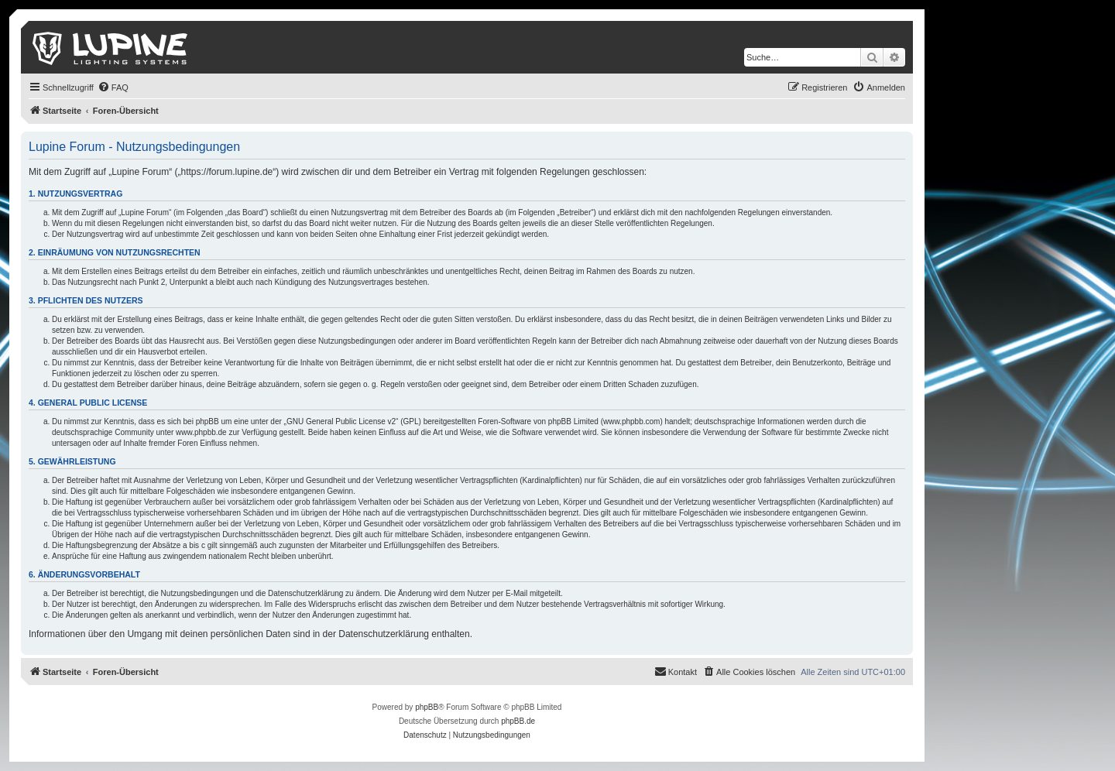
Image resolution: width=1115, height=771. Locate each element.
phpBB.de (518, 721)
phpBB (426, 707)
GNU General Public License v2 (341, 421)
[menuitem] (113, 87)
